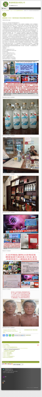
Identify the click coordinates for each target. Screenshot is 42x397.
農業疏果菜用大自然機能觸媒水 (9, 351)
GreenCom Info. (36, 387)
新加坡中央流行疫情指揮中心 (8, 357)
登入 (5, 376)
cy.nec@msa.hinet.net (10, 372)
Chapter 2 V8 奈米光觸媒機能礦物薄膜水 (16, 10)
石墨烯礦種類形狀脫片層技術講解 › (31, 330)
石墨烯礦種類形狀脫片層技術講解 (9, 350)
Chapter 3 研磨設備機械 (7, 352)
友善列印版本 (28, 335)
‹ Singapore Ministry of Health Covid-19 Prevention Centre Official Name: (10, 331)
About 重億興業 (6, 10)
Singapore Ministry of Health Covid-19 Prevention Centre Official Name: (16, 348)
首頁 (2, 10)
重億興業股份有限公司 (17, 2)
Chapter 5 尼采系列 (6, 355)
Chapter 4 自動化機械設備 (7, 353)
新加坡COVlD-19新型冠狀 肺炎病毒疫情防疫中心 (12, 349)
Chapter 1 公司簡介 (6, 345)
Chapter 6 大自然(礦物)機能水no (9, 356)
